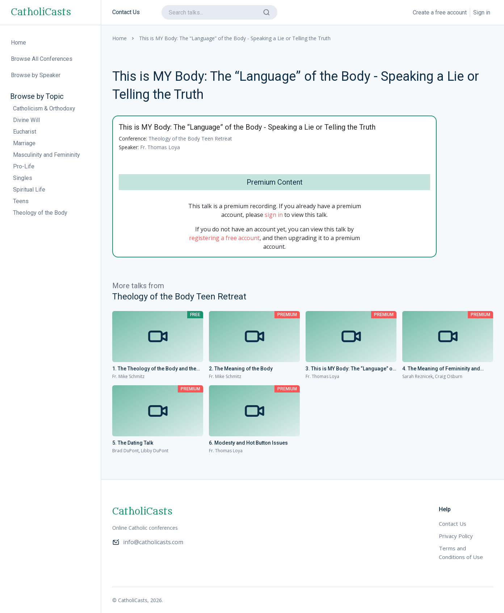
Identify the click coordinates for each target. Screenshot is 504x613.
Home (119, 38)
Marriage (24, 143)
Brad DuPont (125, 451)
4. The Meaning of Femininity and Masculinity (441, 369)
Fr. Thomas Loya (160, 147)
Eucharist (24, 131)
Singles (22, 178)
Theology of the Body (40, 212)
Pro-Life (23, 166)
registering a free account (224, 238)
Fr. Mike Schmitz (128, 376)
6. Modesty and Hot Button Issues (248, 443)
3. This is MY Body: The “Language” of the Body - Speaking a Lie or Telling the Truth (351, 369)
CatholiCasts (41, 12)
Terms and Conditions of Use (461, 552)
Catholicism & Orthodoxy (44, 108)
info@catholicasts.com (147, 542)
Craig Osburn (448, 376)
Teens (21, 201)
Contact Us (126, 12)
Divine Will (26, 120)
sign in (274, 215)
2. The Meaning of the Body (241, 368)
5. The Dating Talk (132, 443)
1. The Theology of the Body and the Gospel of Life (154, 369)
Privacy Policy (456, 535)
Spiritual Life (29, 189)
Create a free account (440, 12)
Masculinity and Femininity (46, 154)
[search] (219, 12)
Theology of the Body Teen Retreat (190, 138)
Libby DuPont (154, 451)
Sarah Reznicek (417, 376)
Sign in (481, 12)
